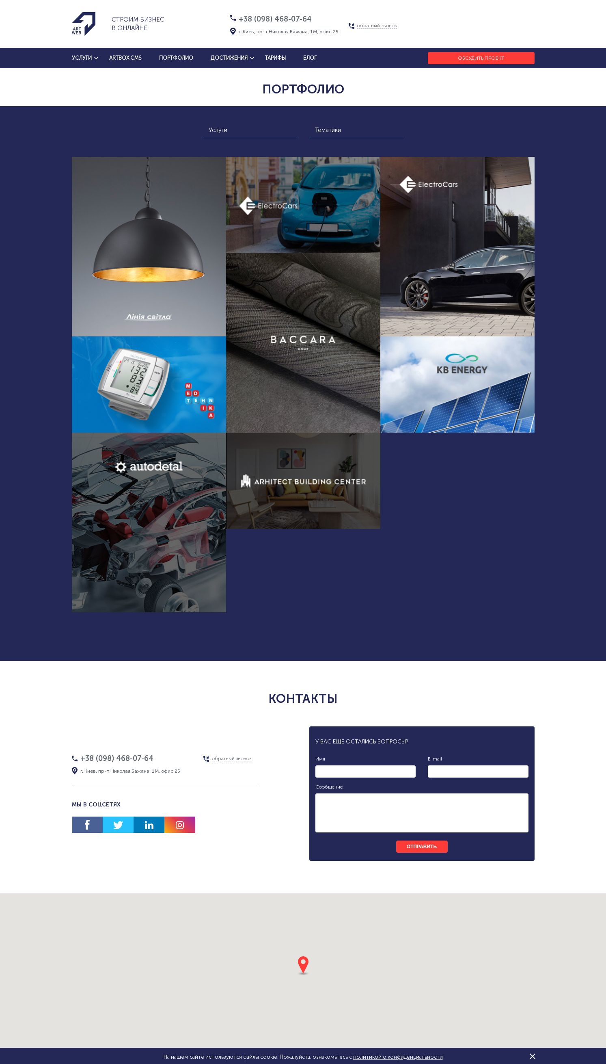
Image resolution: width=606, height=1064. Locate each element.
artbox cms (125, 58)
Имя (320, 759)
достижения (229, 58)
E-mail (435, 759)
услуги (82, 58)
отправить (422, 846)
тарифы (275, 58)
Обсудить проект (481, 58)
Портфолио (176, 58)
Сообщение (329, 787)
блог (310, 58)
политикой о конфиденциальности (398, 1057)
